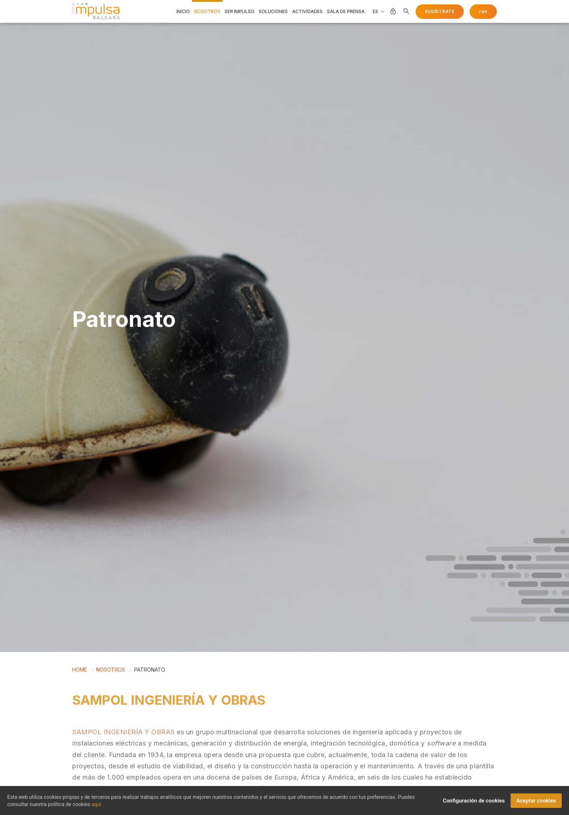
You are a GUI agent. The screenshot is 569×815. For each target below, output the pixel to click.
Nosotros (207, 11)
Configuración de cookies (474, 803)
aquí (96, 807)
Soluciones (273, 11)
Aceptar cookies (536, 803)
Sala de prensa (346, 11)
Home (79, 672)
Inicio (183, 11)
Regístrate (439, 11)
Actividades (307, 11)
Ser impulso (239, 11)
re (483, 11)
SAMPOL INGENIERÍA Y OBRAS (123, 752)
